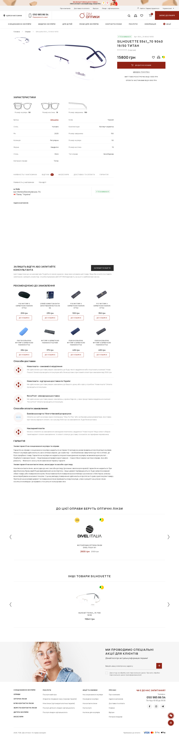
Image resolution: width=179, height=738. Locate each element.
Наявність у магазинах (25, 174)
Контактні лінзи (114, 24)
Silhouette (54, 120)
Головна (17, 32)
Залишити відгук (102, 268)
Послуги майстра (50, 694)
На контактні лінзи (90, 703)
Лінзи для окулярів (89, 24)
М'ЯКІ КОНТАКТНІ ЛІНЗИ (24, 703)
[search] (128, 15)
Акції (168, 24)
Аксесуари (63, 174)
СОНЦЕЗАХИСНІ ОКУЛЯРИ (24, 690)
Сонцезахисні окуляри (19, 24)
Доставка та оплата (81, 8)
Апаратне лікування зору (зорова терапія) (60, 699)
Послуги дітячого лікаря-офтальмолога (59, 708)
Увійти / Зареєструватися (149, 8)
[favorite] (141, 15)
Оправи (28, 32)
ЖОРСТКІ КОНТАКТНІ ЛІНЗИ (25, 708)
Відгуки (95, 8)
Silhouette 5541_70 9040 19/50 (47, 32)
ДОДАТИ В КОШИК (141, 65)
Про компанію (65, 8)
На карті (42, 182)
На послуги (87, 708)
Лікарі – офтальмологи (110, 8)
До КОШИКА (24, 318)
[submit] (159, 666)
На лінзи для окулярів (91, 712)
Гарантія (104, 174)
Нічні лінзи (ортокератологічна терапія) (59, 703)
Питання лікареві (115, 717)
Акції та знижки (90, 690)
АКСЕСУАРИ (18, 716)
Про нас (112, 690)
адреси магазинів (14, 16)
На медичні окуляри (90, 699)
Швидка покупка (141, 72)
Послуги (133, 24)
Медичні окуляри (46, 24)
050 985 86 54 (40, 14)
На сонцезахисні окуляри (93, 694)
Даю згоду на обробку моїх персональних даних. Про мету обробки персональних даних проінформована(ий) (135, 674)
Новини (112, 708)
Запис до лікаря (167, 15)
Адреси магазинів (116, 699)
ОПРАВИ (17, 694)
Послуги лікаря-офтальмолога (55, 712)
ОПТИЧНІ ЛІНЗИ (20, 699)
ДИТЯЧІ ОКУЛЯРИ (21, 712)
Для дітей (67, 24)
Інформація (150, 24)
